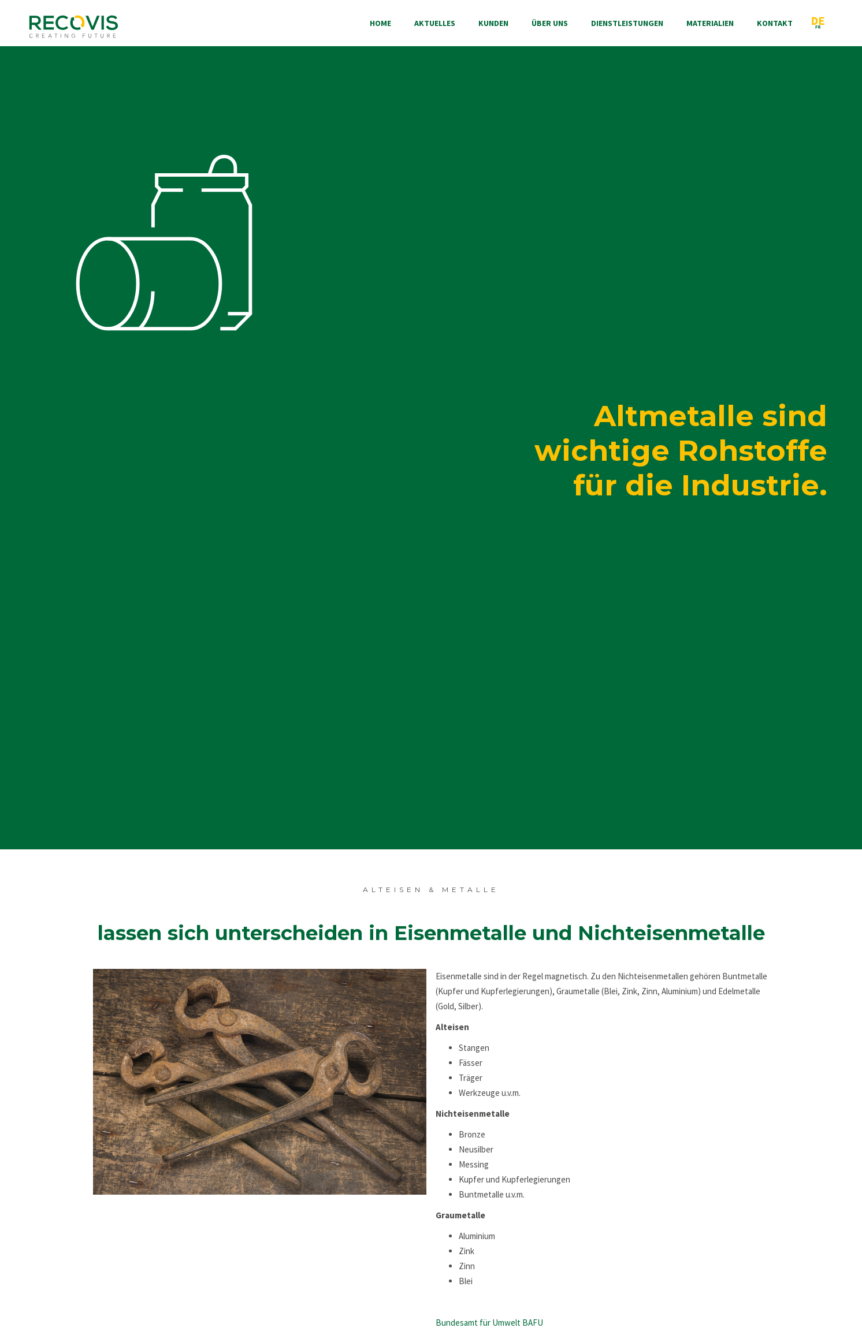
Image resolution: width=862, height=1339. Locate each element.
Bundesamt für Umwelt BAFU (489, 1322)
